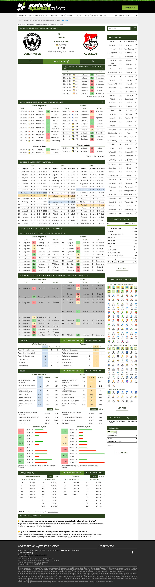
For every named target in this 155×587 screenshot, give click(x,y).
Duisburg (112, 156)
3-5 (48, 150)
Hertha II (112, 80)
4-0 (92, 87)
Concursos (132, 15)
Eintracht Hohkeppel (128, 160)
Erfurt (129, 168)
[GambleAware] (24, 585)
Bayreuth (25, 178)
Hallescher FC (112, 84)
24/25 (76, 75)
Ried (40, 118)
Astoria (112, 137)
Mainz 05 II (129, 144)
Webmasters (49, 558)
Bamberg (100, 136)
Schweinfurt (99, 133)
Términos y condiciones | (26, 562)
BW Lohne (128, 198)
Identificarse (130, 8)
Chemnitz (129, 172)
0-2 (78, 264)
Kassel (129, 125)
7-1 (120, 80)
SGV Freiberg (112, 141)
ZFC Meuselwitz (112, 176)
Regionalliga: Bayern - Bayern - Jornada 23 (61, 52)
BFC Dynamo (112, 53)
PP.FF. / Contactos (53, 560)
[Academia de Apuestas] (119, 552)
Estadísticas (91, 15)
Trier (128, 133)
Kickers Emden (129, 194)
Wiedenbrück (129, 152)
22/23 (76, 84)
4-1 (34, 261)
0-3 (92, 90)
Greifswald (128, 53)
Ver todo (122, 268)
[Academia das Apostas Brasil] (110, 552)
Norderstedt (129, 95)
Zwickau (112, 76)
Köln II (112, 191)
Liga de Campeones (100, 571)
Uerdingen (128, 64)
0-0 (48, 141)
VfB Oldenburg (129, 41)
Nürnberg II (84, 151)
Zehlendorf (112, 88)
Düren (112, 148)
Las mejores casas (39, 15)
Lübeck (129, 206)
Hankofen (40, 150)
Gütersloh (112, 187)
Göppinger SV (112, 133)
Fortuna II (129, 69)
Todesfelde (112, 198)
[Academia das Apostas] (105, 552)
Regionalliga (61, 45)
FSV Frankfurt (112, 129)
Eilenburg (129, 80)
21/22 (76, 90)
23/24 (76, 78)
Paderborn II (129, 187)
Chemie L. (112, 172)
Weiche (112, 95)
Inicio (22, 15)
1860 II (55, 121)
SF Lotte (112, 69)
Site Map (21, 557)
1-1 (92, 130)
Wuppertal (112, 152)
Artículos (105, 15)
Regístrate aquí (41, 555)
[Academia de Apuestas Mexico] (101, 552)
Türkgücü (84, 124)
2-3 (48, 132)
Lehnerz (128, 60)
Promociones (118, 15)
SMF (29, 557)
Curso (54, 15)
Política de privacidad (41, 562)
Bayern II (25, 175)
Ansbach (99, 148)
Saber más (64, 20)
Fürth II (84, 130)
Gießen (112, 144)
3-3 (120, 60)
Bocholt (128, 148)
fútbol (81, 568)
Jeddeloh (112, 45)
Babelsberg (112, 168)
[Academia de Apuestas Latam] (123, 552)
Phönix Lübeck (129, 91)
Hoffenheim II (129, 129)
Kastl (55, 115)
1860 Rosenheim (55, 127)
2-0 (48, 138)
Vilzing (55, 135)
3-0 (48, 118)
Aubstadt (90, 53)
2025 (32, 112)
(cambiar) (112, 422)
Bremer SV (112, 206)
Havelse (128, 164)
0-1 (92, 75)
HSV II (112, 91)
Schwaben (99, 112)
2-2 (48, 153)
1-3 (48, 135)
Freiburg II (129, 141)
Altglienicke (129, 56)
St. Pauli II (112, 194)
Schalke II (129, 73)
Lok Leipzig (129, 76)
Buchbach (55, 153)
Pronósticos (66, 15)
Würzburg (40, 138)
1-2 (92, 93)
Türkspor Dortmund (112, 160)
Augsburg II (40, 132)
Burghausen (32, 53)
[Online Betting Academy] (114, 552)
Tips (78, 15)
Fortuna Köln (129, 156)
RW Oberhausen (112, 64)
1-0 (92, 84)
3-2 (92, 139)
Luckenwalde (129, 88)
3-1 (78, 267)
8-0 (48, 128)
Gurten (55, 124)
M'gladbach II (112, 73)
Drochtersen (112, 164)
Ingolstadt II (99, 118)
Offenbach (112, 183)
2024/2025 (61, 48)
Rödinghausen (129, 191)
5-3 (48, 121)
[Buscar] (134, 28)
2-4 (34, 258)
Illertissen (99, 127)
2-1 (34, 264)
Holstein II (112, 202)
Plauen (129, 176)
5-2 (92, 136)
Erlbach (40, 112)
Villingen (112, 125)
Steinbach (112, 60)
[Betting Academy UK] (128, 552)
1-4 (120, 53)
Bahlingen (129, 183)
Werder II (112, 41)
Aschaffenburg (55, 141)
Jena (112, 56)
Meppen (128, 45)
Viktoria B (129, 84)
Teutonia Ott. (129, 202)
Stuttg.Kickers (84, 115)
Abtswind (84, 121)
